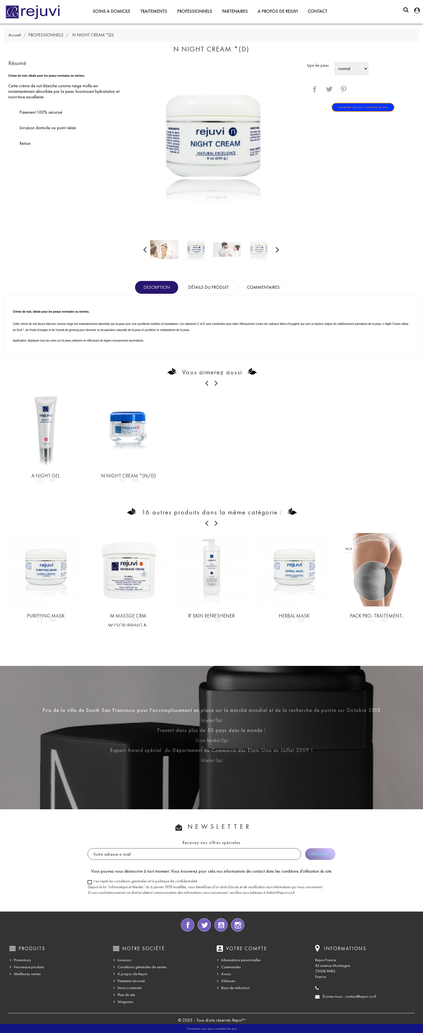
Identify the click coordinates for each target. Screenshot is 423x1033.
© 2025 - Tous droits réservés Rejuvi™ (211, 1020)
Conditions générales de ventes (142, 967)
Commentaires (263, 287)
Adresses (228, 981)
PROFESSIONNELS (194, 11)
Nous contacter (130, 987)
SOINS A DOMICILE (111, 11)
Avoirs (226, 974)
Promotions (22, 960)
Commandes (231, 967)
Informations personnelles (241, 960)
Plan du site (126, 994)
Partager (314, 89)
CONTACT (317, 11)
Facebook (187, 925)
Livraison (124, 960)
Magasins (125, 1001)
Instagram (237, 925)
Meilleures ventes (27, 974)
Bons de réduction (235, 987)
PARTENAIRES (235, 11)
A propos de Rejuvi (278, 11)
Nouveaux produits (29, 967)
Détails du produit (208, 287)
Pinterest (343, 89)
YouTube (221, 925)
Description (156, 287)
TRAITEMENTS (153, 11)
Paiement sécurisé (131, 981)
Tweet (329, 89)
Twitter (204, 925)
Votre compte (246, 948)
